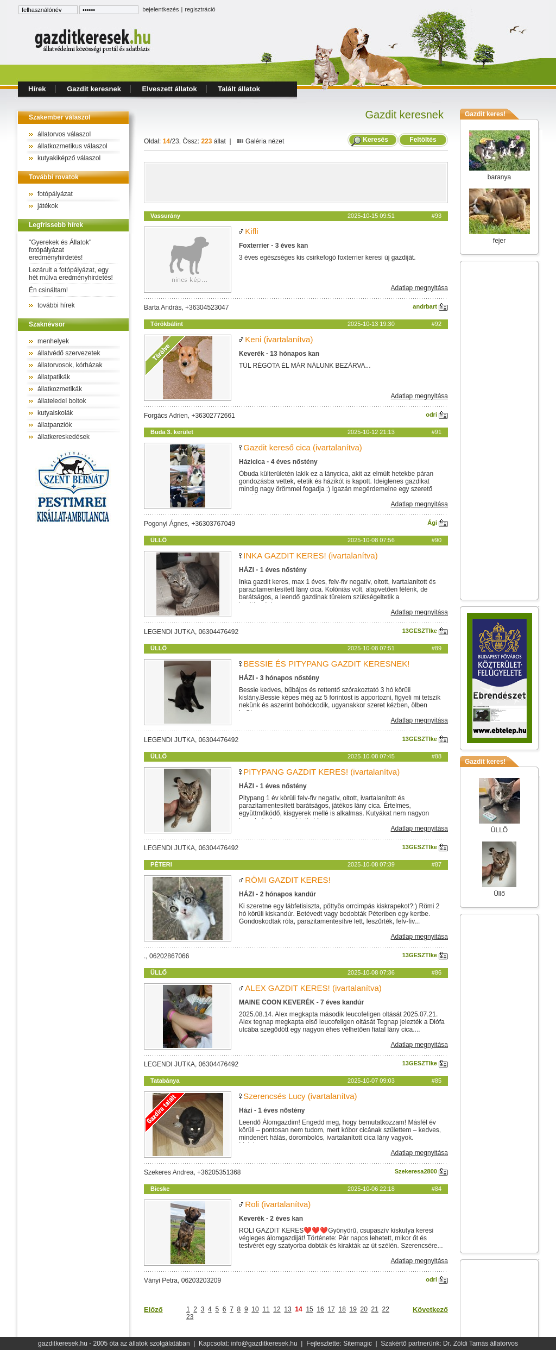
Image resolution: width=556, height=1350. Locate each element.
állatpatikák (53, 377)
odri (437, 414)
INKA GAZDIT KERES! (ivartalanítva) (310, 555)
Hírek (37, 89)
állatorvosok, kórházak (69, 365)
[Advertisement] (296, 182)
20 (364, 1309)
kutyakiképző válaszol (68, 158)
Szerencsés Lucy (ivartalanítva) (300, 1096)
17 (330, 1309)
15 (309, 1309)
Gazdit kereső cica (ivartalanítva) (302, 447)
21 (374, 1309)
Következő (430, 1309)
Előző (153, 1309)
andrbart (430, 306)
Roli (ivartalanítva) (278, 1204)
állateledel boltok (61, 401)
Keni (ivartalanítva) (279, 339)
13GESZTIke (425, 630)
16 (320, 1309)
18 (341, 1309)
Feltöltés (423, 139)
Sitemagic (357, 1343)
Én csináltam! (48, 290)
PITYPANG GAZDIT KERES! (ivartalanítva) (321, 771)
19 (353, 1309)
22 (385, 1309)
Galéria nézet (261, 141)
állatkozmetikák (59, 389)
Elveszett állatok (169, 89)
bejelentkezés (160, 9)
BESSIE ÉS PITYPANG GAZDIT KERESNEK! (326, 663)
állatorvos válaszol (64, 134)
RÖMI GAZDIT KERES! (287, 879)
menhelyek (53, 341)
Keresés (375, 139)
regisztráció (200, 9)
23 (189, 1317)
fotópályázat (55, 194)
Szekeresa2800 (421, 1171)
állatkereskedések (63, 437)
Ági (437, 522)
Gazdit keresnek (94, 89)
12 (276, 1309)
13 (287, 1309)
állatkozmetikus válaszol (72, 146)
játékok (47, 206)
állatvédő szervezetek (68, 353)
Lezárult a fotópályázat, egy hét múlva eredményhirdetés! (71, 273)
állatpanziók (54, 425)
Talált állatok (239, 89)
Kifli (251, 231)
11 (265, 1309)
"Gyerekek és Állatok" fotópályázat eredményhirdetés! (60, 249)
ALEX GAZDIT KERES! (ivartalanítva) (313, 988)
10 (254, 1309)
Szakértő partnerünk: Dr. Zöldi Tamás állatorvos (449, 1343)
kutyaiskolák (55, 413)
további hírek (56, 305)
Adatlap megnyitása (419, 288)
